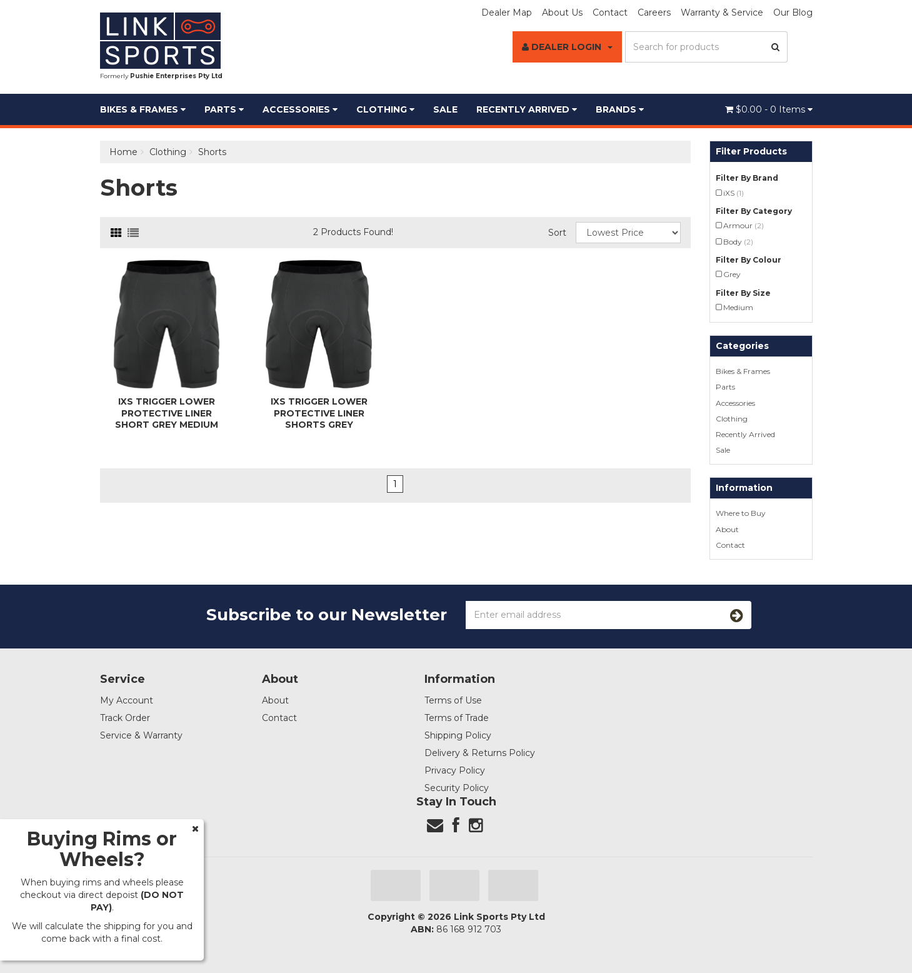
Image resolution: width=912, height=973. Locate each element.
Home (123, 152)
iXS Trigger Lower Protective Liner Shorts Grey (319, 413)
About (727, 529)
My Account (126, 700)
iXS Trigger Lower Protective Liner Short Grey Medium (166, 413)
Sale (445, 109)
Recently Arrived (526, 109)
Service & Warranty (141, 735)
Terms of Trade (456, 717)
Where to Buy (741, 513)
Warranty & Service (722, 12)
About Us (562, 12)
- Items (769, 109)
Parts (224, 109)
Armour (743, 225)
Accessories (300, 109)
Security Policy (456, 788)
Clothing (385, 109)
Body (738, 241)
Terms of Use (453, 700)
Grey (732, 274)
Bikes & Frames (143, 109)
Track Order (125, 717)
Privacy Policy (454, 770)
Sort (557, 232)
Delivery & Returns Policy (479, 753)
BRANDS (620, 109)
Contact (610, 12)
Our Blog (793, 12)
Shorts (212, 152)
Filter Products (751, 151)
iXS (733, 193)
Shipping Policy (457, 735)
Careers (654, 12)
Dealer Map (506, 12)
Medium (738, 307)
